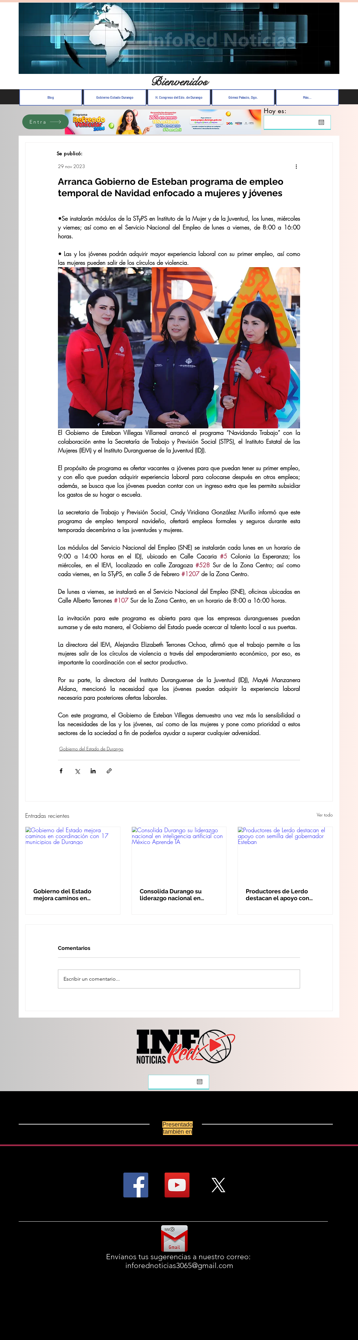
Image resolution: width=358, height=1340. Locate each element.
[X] (218, 1185)
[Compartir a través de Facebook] (61, 771)
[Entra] (45, 121)
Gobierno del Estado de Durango (91, 749)
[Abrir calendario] (321, 122)
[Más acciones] (296, 166)
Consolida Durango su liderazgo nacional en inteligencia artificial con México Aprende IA (174, 895)
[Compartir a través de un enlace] (109, 771)
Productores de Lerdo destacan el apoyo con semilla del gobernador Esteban (279, 895)
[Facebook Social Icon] (135, 1185)
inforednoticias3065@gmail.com (179, 1265)
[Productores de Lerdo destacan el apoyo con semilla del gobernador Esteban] (285, 853)
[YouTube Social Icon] (177, 1185)
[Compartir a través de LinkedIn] (93, 771)
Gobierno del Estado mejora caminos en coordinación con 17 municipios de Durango (66, 895)
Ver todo (325, 815)
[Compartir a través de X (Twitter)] (77, 771)
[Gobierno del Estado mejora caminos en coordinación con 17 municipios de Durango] (73, 853)
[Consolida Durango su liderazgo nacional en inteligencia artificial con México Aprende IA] (179, 853)
